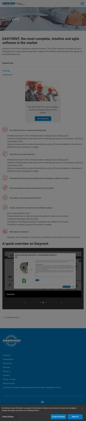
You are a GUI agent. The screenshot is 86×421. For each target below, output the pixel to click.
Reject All (75, 417)
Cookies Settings (8, 416)
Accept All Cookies (58, 417)
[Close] (82, 408)
